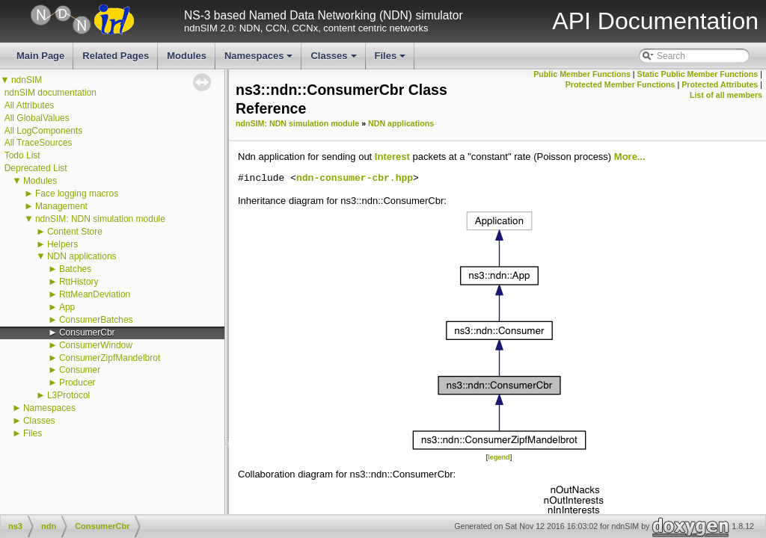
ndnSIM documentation (50, 92)
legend (498, 457)
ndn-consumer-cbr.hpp (354, 178)
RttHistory (79, 281)
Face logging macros (76, 193)
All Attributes (29, 105)
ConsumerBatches (96, 320)
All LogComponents (43, 131)
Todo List (22, 155)
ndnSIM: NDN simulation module (100, 219)
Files (391, 59)
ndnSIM (26, 80)
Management (61, 206)
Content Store (74, 231)
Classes (334, 59)
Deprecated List (35, 168)
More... (630, 156)
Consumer (79, 370)
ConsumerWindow (95, 345)
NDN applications (82, 256)
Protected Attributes (719, 84)
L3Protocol (68, 395)
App (67, 307)
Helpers (62, 244)
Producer (77, 382)
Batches (75, 269)
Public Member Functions (582, 73)
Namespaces (259, 59)
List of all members (726, 94)
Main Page (40, 55)
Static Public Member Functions (698, 73)
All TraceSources (38, 142)
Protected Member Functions (620, 84)
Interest (392, 156)
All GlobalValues (37, 118)
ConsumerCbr (87, 332)
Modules (186, 55)
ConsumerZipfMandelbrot (109, 358)
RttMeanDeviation (94, 294)
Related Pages (115, 55)
